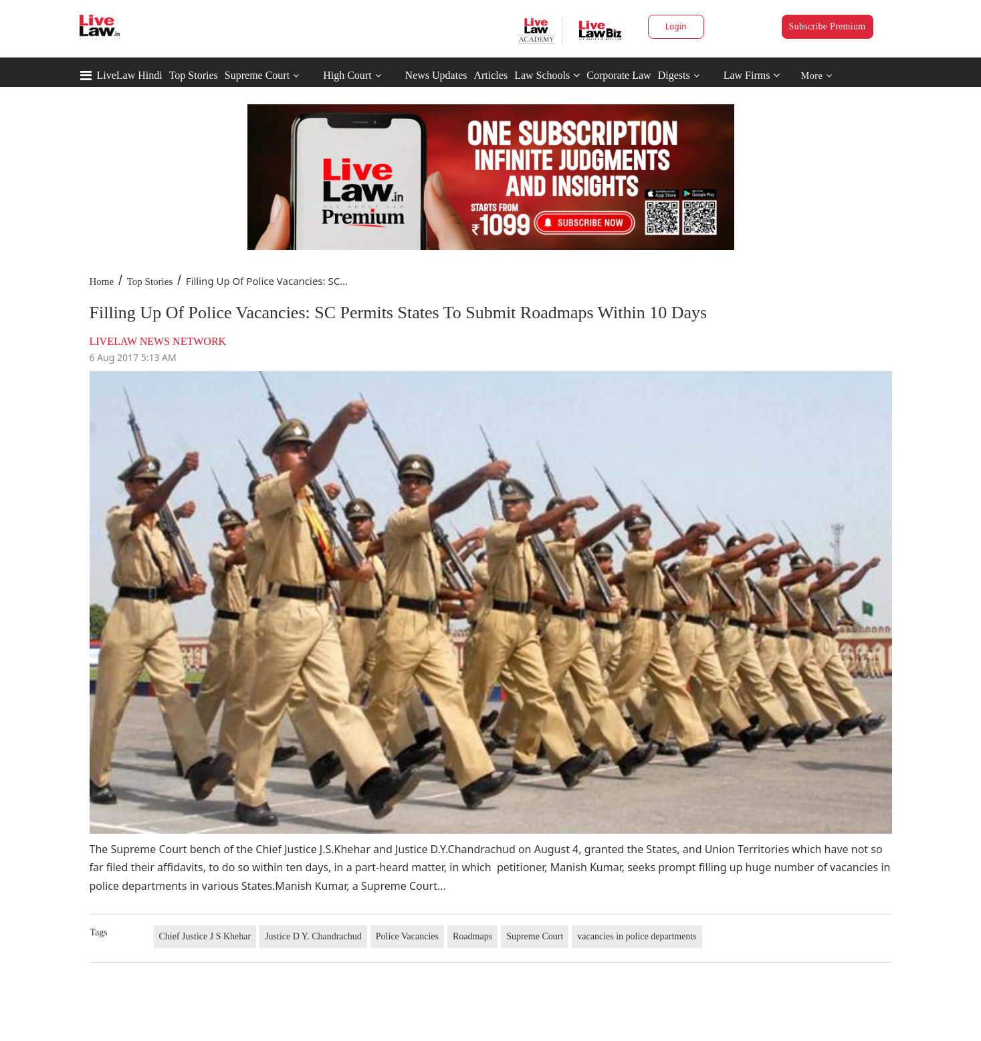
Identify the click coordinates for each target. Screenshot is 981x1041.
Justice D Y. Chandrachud (313, 936)
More (817, 76)
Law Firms (752, 75)
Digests (674, 75)
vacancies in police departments (636, 936)
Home (102, 281)
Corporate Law (618, 75)
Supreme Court (257, 75)
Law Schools (547, 75)
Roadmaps (472, 936)
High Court (347, 75)
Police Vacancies (407, 936)
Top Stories (193, 75)
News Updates (436, 75)
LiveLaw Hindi (129, 75)
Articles (490, 75)
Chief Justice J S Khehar (205, 936)
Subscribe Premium (827, 26)
